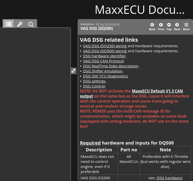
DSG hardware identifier (104, 55)
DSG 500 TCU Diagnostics (105, 75)
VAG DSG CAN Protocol (103, 60)
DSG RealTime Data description (110, 65)
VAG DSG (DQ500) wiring (104, 50)
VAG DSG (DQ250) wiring (104, 45)
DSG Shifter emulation (102, 70)
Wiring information (108, 24)
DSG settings (94, 80)
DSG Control (94, 85)
